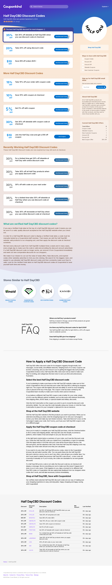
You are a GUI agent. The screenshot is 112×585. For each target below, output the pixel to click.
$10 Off (23, 518)
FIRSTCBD (32, 530)
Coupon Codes (89, 59)
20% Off (23, 514)
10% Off (23, 524)
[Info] (44, 29)
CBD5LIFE (32, 527)
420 (30, 546)
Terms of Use (29, 575)
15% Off (23, 521)
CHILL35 (31, 511)
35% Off (23, 511)
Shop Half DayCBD (94, 47)
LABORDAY (32, 538)
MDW (30, 534)
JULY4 (31, 550)
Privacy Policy (20, 575)
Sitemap (36, 575)
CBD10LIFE (32, 524)
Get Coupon (62, 136)
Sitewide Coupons (90, 67)
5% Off (23, 527)
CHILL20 (31, 514)
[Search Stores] (50, 6)
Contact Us (12, 575)
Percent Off (88, 62)
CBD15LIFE (32, 521)
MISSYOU (32, 518)
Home (5, 562)
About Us (5, 575)
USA (30, 542)
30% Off (23, 530)
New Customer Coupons (92, 70)
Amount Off (88, 64)
